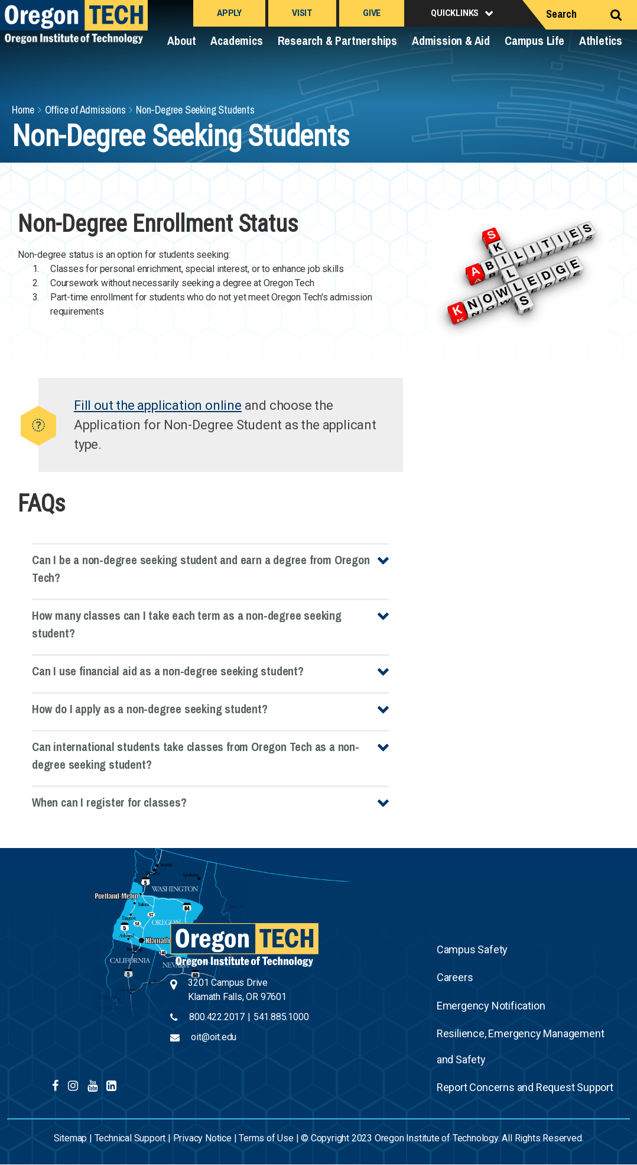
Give (372, 13)
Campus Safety (472, 949)
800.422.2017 (217, 1016)
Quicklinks (455, 13)
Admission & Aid (451, 40)
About (181, 40)
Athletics (600, 40)
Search (561, 14)
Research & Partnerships (337, 40)
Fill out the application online (158, 405)
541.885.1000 (281, 1016)
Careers (455, 977)
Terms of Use (266, 1138)
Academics (236, 40)
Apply (229, 13)
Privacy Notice (202, 1138)
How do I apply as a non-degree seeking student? (150, 709)
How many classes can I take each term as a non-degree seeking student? (187, 624)
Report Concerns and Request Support (525, 1087)
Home (23, 109)
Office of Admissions (85, 109)
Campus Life (534, 40)
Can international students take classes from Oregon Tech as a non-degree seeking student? (195, 755)
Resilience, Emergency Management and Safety (520, 1046)
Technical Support (130, 1138)
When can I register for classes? (109, 802)
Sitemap (70, 1138)
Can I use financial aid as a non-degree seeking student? (168, 671)
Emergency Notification (491, 1005)
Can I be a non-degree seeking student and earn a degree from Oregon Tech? (201, 568)
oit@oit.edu (213, 1037)
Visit (302, 13)
